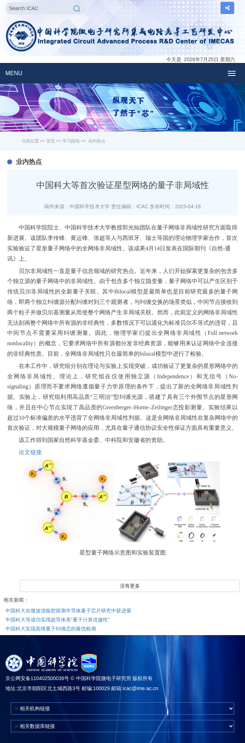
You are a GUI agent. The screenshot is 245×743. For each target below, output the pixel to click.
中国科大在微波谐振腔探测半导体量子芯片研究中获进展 (68, 611)
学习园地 (71, 140)
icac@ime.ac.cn (140, 688)
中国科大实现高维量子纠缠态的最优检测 (50, 629)
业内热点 (96, 140)
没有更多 (130, 586)
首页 (50, 140)
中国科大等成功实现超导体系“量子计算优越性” (57, 620)
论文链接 (30, 452)
